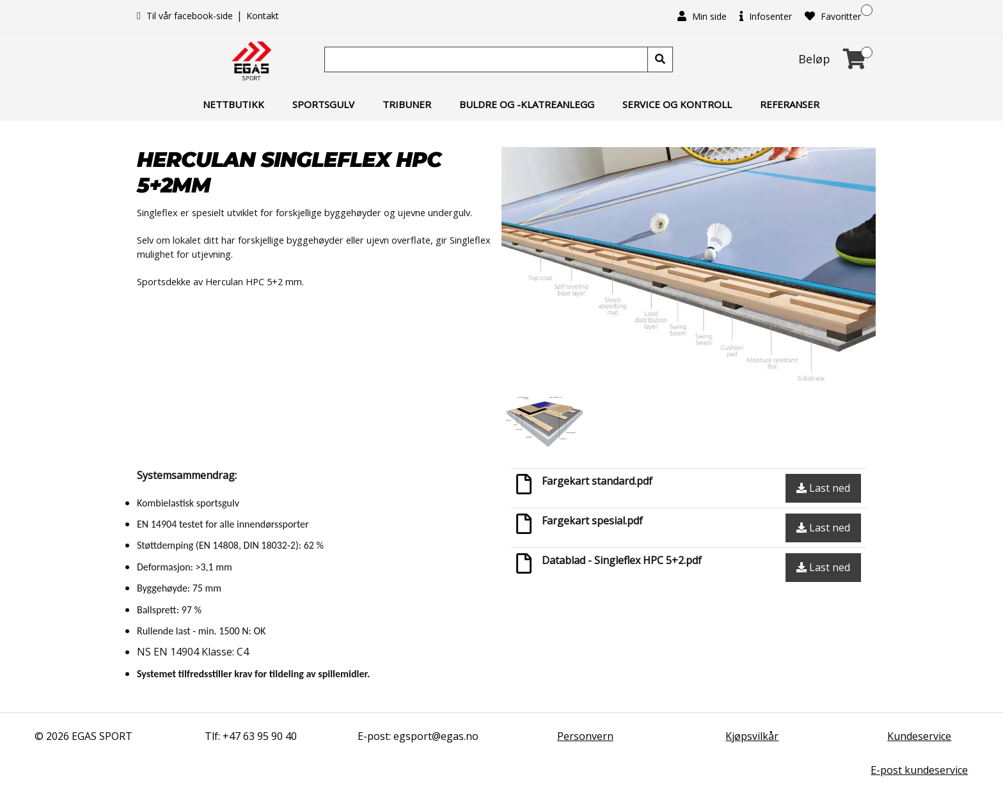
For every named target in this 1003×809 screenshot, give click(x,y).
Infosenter (765, 16)
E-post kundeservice (919, 770)
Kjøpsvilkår (751, 736)
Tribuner (407, 104)
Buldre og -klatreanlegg (526, 104)
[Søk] (487, 59)
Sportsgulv (323, 104)
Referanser (789, 104)
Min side (702, 16)
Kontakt (262, 16)
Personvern (585, 736)
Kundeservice (919, 736)
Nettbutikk (233, 104)
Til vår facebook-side (186, 16)
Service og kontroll (677, 104)
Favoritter (833, 16)
